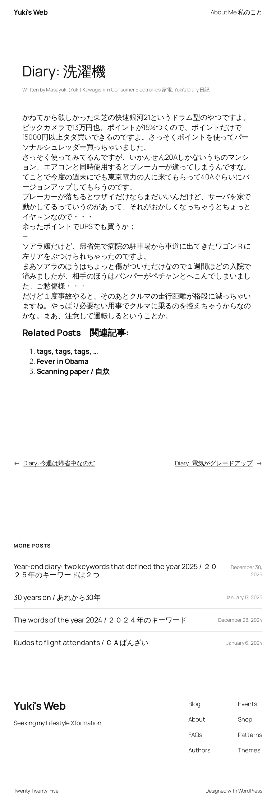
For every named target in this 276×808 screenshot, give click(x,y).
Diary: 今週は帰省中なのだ (59, 463)
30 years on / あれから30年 (57, 597)
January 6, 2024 (244, 642)
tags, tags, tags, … (67, 351)
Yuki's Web (30, 12)
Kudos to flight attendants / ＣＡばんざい (81, 643)
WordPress (250, 790)
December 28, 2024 (240, 619)
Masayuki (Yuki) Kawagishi (75, 89)
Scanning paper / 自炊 (73, 371)
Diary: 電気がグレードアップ (213, 463)
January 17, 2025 (244, 597)
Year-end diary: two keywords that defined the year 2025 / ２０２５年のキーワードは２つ (115, 570)
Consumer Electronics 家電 (141, 89)
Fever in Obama (63, 361)
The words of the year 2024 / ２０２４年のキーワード (100, 620)
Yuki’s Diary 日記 (192, 89)
